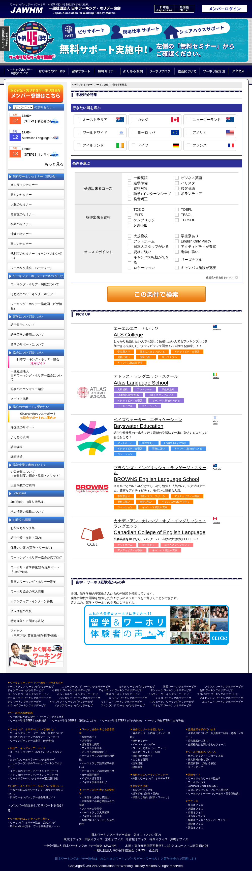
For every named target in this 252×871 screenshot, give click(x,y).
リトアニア (107, 701)
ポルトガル (63, 694)
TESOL (187, 215)
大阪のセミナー (21, 204)
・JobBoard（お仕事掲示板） (202, 786)
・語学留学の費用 (89, 744)
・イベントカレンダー (142, 744)
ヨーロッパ (146, 132)
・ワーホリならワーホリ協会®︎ (202, 778)
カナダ (143, 120)
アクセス (238, 71)
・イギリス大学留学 (90, 816)
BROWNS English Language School (161, 473)
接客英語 (188, 188)
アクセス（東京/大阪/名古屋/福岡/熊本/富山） (35, 633)
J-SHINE (140, 225)
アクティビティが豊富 (198, 247)
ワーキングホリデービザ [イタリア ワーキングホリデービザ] (79, 705)
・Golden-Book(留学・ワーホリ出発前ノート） (34, 826)
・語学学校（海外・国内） (145, 793)
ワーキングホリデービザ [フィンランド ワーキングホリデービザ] (131, 705)
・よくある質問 (139, 759)
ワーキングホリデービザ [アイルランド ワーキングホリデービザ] (128, 690)
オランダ (13, 705)
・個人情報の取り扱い (198, 759)
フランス (200, 145)
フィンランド (108, 705)
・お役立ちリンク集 (141, 789)
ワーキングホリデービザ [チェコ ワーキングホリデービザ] (177, 697)
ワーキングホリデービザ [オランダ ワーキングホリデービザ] (32, 705)
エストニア (208, 701)
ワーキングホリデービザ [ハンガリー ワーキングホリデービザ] (86, 697)
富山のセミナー (21, 244)
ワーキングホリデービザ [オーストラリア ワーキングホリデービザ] (40, 686)
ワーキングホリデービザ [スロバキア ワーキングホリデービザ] (224, 694)
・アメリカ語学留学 (90, 748)
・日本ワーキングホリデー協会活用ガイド (31, 797)
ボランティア (191, 194)
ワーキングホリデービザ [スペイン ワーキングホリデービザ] (133, 697)
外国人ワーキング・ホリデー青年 (33, 581)
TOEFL (186, 209)
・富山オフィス (194, 827)
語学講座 (17, 447)
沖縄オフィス (179, 839)
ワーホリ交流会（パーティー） (32, 268)
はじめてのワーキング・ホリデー (33, 294)
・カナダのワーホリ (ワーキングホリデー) (31, 759)
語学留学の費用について (27, 334)
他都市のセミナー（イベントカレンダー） (36, 256)
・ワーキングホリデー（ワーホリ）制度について (35, 733)
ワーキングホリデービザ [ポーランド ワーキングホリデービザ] (35, 694)
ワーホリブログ (161, 71)
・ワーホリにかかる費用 (21, 716)
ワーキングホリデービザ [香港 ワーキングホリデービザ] (126, 694)
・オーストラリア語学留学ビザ (96, 771)
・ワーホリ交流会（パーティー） (149, 748)
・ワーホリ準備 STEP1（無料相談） (28, 720)
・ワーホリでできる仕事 (50, 716)
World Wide (215, 420)
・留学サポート (88, 737)
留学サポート (81, 71)
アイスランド (57, 701)
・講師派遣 (136, 767)
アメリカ (200, 132)
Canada (215, 520)
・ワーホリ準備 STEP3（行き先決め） (121, 720)
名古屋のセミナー (23, 214)
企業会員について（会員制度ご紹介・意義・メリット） (36, 473)
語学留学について (23, 325)
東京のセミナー (21, 194)
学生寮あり (190, 236)
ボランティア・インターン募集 (32, 601)
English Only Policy (196, 241)
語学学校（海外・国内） (27, 538)
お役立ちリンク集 (23, 528)
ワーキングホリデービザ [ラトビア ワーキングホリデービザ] (177, 705)
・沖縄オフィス (194, 823)
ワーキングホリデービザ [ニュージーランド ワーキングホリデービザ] (96, 686)
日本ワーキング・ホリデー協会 (38, 361)
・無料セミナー (139, 740)
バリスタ (188, 183)
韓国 (165, 686)
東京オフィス (73, 839)
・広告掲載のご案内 (196, 740)
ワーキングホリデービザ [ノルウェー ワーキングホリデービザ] (175, 694)
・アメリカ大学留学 (90, 808)
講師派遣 (17, 457)
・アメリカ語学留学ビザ (93, 752)
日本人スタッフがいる (151, 247)
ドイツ (143, 145)
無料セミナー (107, 71)
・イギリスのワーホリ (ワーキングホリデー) (33, 771)
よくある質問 (133, 71)
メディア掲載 (20, 399)
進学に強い (190, 252)
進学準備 (141, 183)
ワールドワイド (95, 132)
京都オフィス (114, 839)
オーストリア (15, 697)
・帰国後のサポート (141, 755)
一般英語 (141, 178)
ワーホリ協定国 (214, 71)
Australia (215, 328)
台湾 (202, 690)
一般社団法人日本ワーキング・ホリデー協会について (36, 375)
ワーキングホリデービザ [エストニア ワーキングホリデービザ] (229, 701)
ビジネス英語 (191, 178)
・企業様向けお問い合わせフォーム (205, 744)
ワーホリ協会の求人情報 (27, 591)
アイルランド (93, 145)
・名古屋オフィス (195, 816)
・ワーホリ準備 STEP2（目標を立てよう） (74, 720)
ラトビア (158, 705)
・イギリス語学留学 (90, 778)
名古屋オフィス (136, 839)
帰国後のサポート (23, 427)
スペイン (114, 697)
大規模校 (141, 236)
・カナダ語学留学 (89, 774)
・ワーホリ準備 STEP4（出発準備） (164, 720)
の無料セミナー (34, 107)
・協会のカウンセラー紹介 (145, 752)
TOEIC (139, 209)
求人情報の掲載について (27, 511)
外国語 (184, 9)
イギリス (57, 690)
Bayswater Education (161, 423)
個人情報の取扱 (21, 611)
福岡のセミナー (21, 224)
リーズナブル (191, 260)
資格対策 (141, 188)
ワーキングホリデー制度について (20, 71)
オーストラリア (95, 120)
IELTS (138, 215)
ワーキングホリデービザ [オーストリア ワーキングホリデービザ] (37, 697)
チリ (10, 701)
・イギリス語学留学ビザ (93, 782)
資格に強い (142, 252)
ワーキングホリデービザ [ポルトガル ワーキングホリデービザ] (84, 694)
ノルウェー (154, 694)
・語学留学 (85, 740)
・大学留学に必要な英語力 (94, 797)
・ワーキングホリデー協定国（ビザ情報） (31, 740)
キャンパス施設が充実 (198, 268)
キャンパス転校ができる (151, 259)
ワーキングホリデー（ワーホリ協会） (91, 84)
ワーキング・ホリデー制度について (35, 284)
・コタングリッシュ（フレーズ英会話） (208, 789)
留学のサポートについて (27, 344)
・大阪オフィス (194, 808)
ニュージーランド (207, 120)
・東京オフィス (194, 805)
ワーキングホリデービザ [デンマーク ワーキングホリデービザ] (177, 690)
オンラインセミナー (24, 185)
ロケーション (144, 268)
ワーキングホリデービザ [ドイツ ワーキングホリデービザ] (30, 690)
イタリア (59, 705)
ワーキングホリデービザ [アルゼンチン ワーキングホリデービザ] (229, 697)
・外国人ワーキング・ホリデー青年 (150, 778)
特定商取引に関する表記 (27, 621)
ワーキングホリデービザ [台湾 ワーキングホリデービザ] (219, 690)
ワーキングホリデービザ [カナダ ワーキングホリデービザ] (141, 686)
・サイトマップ (194, 767)
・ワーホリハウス (195, 782)
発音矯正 (141, 199)
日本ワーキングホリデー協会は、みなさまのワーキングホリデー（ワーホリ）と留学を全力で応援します (126, 858)
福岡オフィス (158, 839)
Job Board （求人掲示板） (28, 502)
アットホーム (144, 241)
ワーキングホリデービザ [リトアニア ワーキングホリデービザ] (128, 701)
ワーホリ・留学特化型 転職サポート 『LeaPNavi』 (35, 570)
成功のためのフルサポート (38, 416)
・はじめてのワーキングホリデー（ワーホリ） (34, 737)
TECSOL (188, 220)
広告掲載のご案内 (23, 485)
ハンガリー (65, 697)
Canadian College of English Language (161, 526)
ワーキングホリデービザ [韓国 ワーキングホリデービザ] (182, 686)
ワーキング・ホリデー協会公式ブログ (36, 557)
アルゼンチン (207, 697)
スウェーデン (158, 701)
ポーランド (14, 694)
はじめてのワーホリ (52, 71)
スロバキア (203, 694)
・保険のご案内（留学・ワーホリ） (150, 797)
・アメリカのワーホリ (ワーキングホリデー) (33, 774)
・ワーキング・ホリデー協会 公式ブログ (31, 822)
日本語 (164, 9)
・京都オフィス (194, 812)
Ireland (215, 376)
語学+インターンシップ (152, 194)
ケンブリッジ (144, 220)
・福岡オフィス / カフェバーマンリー (206, 820)
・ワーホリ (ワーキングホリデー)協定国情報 (33, 778)
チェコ (159, 697)
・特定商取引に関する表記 (200, 763)
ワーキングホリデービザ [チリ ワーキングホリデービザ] (27, 701)
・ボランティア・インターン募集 (204, 755)
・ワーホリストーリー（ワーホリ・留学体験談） (213, 793)
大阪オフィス (93, 839)
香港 (108, 694)
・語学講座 (136, 763)
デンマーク (156, 690)
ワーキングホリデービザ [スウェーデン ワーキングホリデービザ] (180, 701)
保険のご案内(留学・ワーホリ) (31, 547)
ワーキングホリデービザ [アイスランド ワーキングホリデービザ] (79, 701)
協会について (187, 71)
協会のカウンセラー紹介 (27, 389)
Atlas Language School (161, 379)
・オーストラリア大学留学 (94, 812)
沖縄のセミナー (21, 234)
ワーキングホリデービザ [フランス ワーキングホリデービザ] (229, 686)
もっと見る (54, 164)
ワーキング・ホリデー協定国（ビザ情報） (36, 306)
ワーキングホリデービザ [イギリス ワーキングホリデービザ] (76, 690)
